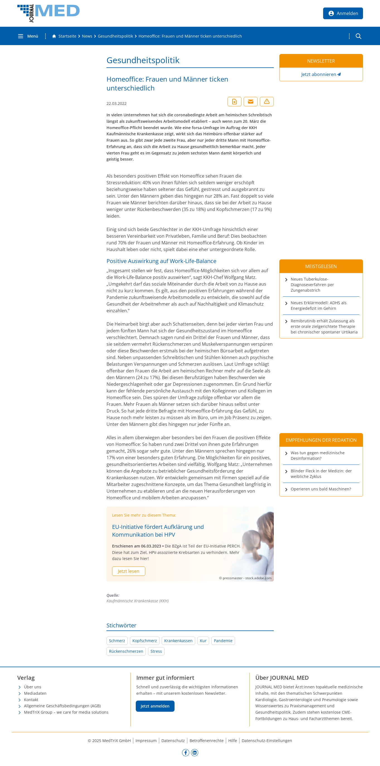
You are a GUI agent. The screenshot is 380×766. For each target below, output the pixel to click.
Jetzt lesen (128, 571)
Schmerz (117, 640)
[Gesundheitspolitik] (115, 36)
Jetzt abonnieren (318, 74)
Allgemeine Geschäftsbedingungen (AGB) (62, 705)
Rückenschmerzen (126, 651)
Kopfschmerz (144, 640)
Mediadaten (35, 693)
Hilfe (232, 740)
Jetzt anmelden (155, 706)
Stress (156, 651)
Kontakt (31, 699)
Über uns (32, 686)
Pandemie (223, 640)
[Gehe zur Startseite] (64, 36)
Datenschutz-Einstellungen (267, 740)
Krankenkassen (178, 640)
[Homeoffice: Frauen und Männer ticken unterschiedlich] (190, 36)
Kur (203, 640)
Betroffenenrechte (207, 740)
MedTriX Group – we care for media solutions (66, 712)
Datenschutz (173, 740)
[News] (87, 36)
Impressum (146, 740)
